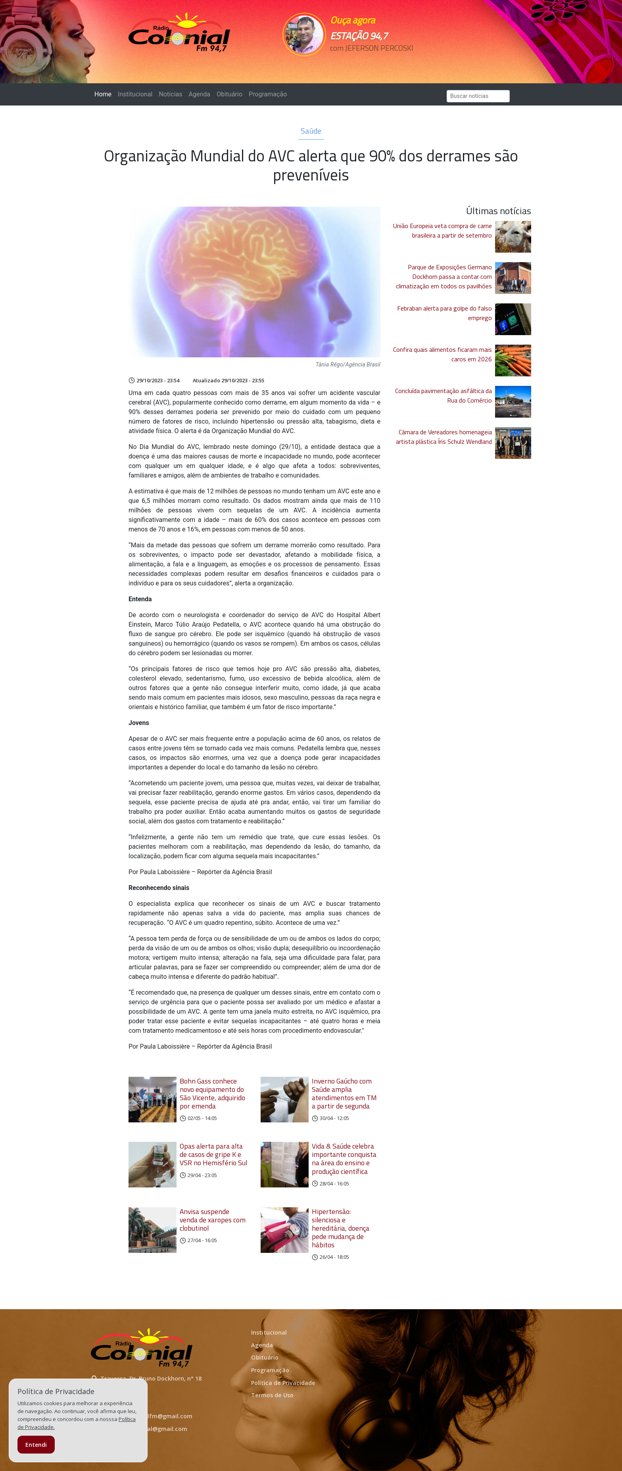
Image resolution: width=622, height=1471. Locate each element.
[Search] (478, 96)
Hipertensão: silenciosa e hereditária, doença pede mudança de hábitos (340, 1228)
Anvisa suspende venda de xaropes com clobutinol (213, 1219)
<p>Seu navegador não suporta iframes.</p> (365, 62)
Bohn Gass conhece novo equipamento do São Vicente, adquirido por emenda (212, 1093)
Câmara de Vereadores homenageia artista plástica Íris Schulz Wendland (444, 436)
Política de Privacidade (283, 1383)
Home (104, 94)
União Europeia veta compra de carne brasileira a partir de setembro (442, 230)
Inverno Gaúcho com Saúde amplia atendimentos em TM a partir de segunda (344, 1093)
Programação (268, 94)
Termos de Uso (272, 1395)
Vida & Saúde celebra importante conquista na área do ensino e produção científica (344, 1158)
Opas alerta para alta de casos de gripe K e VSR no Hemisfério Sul (213, 1154)
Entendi (36, 1444)
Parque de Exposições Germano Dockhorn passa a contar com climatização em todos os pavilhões (444, 276)
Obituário (229, 94)
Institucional (135, 94)
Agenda (199, 94)
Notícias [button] (170, 94)
